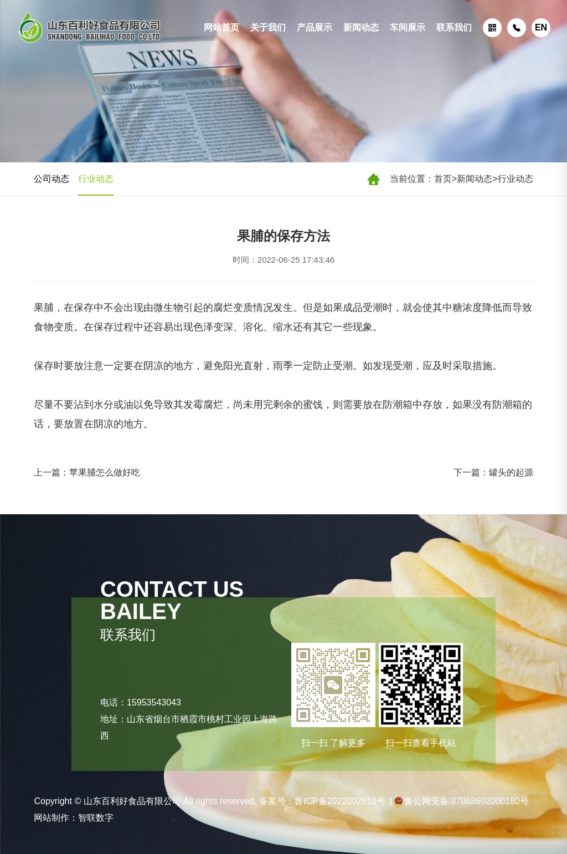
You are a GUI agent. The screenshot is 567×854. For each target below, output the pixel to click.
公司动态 (51, 178)
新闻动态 (361, 27)
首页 (443, 178)
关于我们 (268, 27)
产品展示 (314, 27)
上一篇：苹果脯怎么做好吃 (87, 472)
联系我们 (454, 27)
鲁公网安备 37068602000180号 (461, 801)
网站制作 (51, 817)
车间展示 (407, 27)
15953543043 (154, 702)
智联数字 (96, 817)
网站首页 (221, 27)
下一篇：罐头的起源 (493, 472)
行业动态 (515, 178)
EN (541, 27)
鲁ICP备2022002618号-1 (344, 801)
